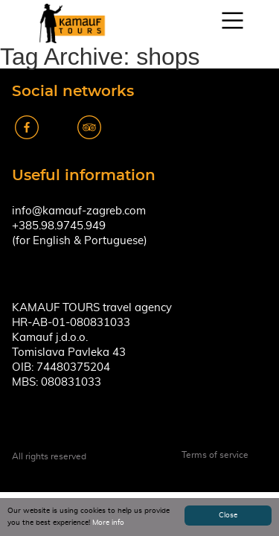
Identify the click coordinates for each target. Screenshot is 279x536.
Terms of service (215, 454)
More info (108, 522)
